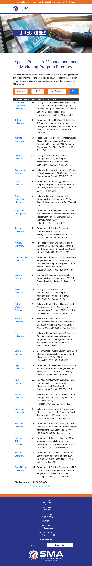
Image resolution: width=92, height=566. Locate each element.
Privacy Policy (47, 514)
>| (55, 486)
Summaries (47, 503)
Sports (47, 505)
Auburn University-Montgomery (20, 199)
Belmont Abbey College (18, 441)
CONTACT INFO (47, 521)
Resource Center (47, 507)
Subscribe (60, 545)
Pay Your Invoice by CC (47, 535)
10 (49, 486)
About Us (47, 510)
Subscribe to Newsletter (46, 533)
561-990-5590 (47, 526)
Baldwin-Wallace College (19, 307)
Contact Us (47, 512)
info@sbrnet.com (47, 528)
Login (32, 545)
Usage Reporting (47, 517)
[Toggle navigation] (77, 9)
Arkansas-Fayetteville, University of (20, 105)
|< (16, 486)
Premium (47, 500)
